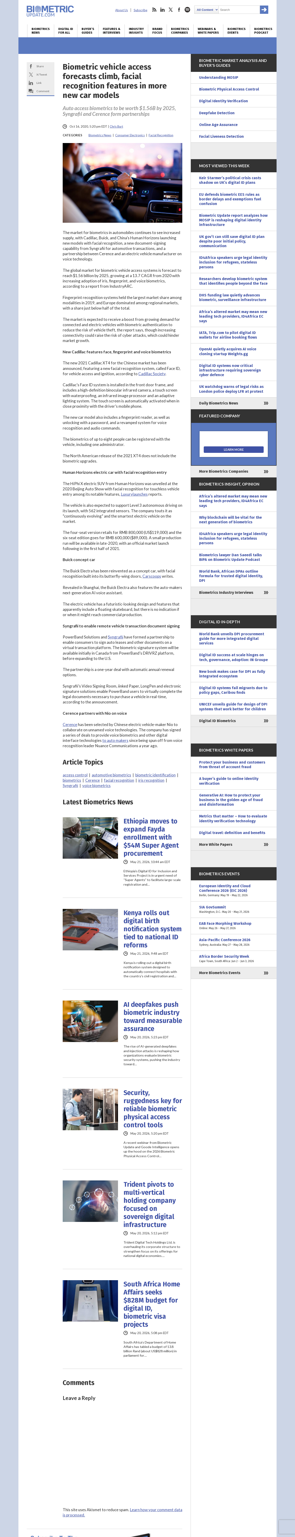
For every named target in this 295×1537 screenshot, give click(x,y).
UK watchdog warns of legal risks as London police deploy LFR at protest (231, 388)
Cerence (70, 724)
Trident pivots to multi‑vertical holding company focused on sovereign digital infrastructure (150, 1204)
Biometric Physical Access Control (229, 89)
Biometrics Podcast (263, 31)
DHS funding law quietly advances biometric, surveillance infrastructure (232, 297)
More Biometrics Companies (223, 471)
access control (75, 775)
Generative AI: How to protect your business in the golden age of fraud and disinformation (231, 800)
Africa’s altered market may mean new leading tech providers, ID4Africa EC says (233, 316)
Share (40, 66)
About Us (121, 10)
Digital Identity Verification (223, 101)
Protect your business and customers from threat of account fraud (232, 764)
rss (154, 10)
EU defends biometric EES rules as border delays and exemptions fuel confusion (230, 199)
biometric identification (155, 775)
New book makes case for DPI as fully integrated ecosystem (232, 673)
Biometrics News (41, 31)
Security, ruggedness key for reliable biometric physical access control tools (153, 1109)
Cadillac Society (151, 373)
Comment (42, 91)
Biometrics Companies (180, 31)
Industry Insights (136, 31)
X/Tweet (41, 74)
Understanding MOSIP (218, 77)
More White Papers (215, 844)
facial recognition (119, 780)
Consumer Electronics (130, 135)
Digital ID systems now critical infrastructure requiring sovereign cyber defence (230, 370)
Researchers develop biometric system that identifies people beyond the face (233, 281)
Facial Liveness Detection (221, 136)
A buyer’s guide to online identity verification (228, 780)
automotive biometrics (111, 775)
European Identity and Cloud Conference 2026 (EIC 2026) (233, 891)
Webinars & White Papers (208, 31)
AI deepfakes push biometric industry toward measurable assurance (153, 1017)
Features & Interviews (111, 31)
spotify (187, 10)
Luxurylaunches (134, 494)
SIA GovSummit (233, 909)
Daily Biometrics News (218, 403)
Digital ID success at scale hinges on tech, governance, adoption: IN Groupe (233, 657)
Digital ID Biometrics (217, 721)
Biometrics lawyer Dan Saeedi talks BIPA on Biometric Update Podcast (230, 557)
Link (38, 83)
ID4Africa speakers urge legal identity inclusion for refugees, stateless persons (233, 262)
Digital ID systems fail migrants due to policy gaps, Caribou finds (233, 690)
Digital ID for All (65, 31)
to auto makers (115, 740)
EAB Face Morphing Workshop (233, 926)
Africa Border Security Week (233, 958)
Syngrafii (115, 637)
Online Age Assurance (218, 125)
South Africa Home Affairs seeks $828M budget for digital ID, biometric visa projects (152, 1304)
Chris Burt (116, 126)
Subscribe (140, 10)
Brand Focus (157, 31)
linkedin (162, 10)
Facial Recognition (161, 135)
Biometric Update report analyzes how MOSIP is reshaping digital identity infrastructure (233, 220)
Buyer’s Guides (88, 31)
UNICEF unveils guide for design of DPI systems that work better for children (233, 706)
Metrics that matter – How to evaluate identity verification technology (233, 818)
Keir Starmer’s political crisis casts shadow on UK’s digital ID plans (230, 180)
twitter (171, 10)
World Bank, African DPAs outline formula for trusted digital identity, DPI (231, 576)
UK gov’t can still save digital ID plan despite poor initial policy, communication (232, 241)
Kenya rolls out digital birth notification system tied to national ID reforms (153, 929)
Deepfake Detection (217, 113)
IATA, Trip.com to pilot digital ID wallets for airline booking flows (228, 335)
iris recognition (151, 780)
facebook (179, 10)
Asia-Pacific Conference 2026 (233, 942)
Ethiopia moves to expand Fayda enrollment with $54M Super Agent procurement (151, 837)
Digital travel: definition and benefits (232, 833)
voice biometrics (96, 785)
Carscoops (151, 576)
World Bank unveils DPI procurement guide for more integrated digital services (231, 638)
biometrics (72, 780)
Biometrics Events (236, 31)
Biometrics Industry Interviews (226, 592)
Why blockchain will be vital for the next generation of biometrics (230, 519)
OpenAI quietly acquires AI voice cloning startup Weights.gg (227, 351)
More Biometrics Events (219, 973)
